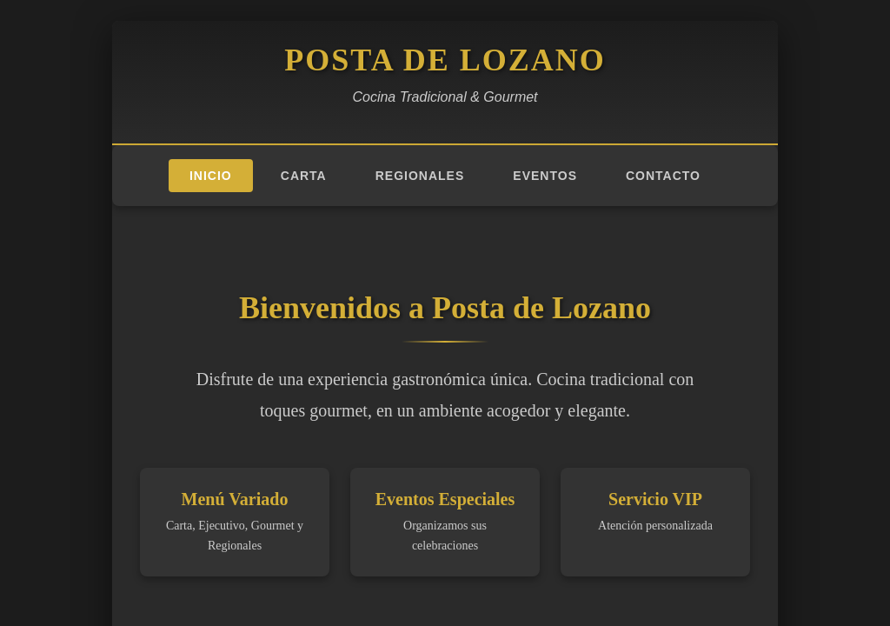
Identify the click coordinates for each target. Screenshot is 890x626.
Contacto (663, 176)
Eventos (545, 176)
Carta (304, 176)
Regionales (420, 176)
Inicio (210, 176)
